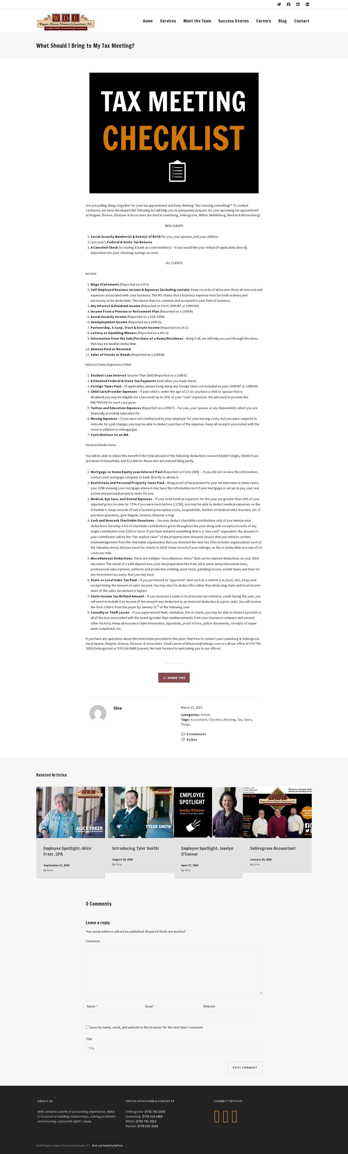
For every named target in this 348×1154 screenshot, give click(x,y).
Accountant (199, 719)
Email (149, 1006)
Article (205, 715)
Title (89, 1039)
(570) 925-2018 (148, 1126)
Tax (239, 719)
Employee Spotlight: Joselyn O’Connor (207, 851)
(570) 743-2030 (155, 1111)
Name (91, 1006)
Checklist (215, 719)
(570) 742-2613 (146, 1121)
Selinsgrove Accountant (273, 848)
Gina (50, 870)
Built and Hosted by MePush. (107, 1145)
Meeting (230, 719)
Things (185, 724)
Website (209, 1006)
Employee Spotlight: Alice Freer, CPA (67, 851)
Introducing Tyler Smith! (135, 848)
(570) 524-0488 (152, 1116)
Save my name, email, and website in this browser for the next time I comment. (146, 1027)
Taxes (248, 719)
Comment (93, 941)
